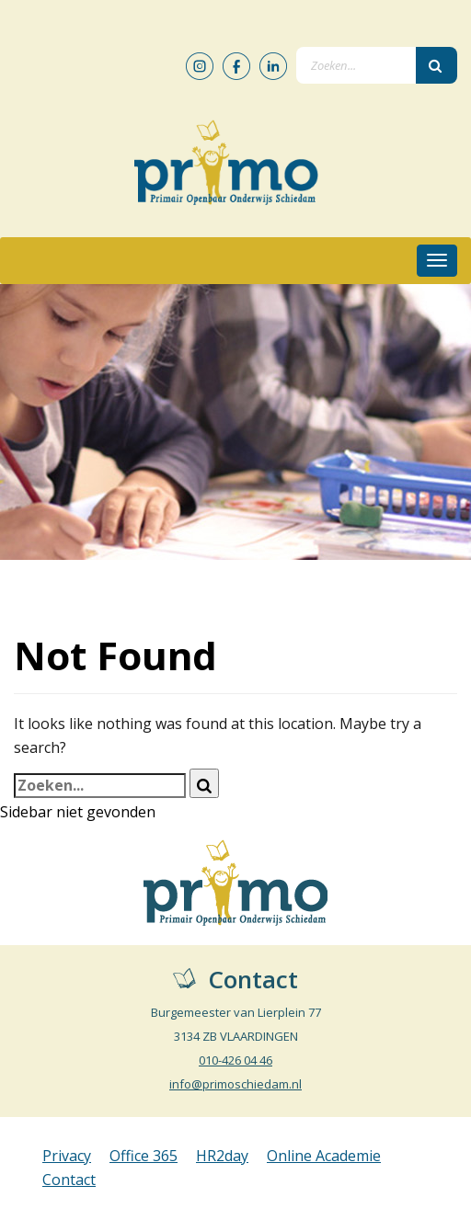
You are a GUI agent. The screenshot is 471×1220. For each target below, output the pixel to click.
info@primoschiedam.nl (235, 1084)
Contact (69, 1179)
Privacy (66, 1156)
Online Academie (324, 1156)
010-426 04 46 (235, 1060)
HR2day (222, 1156)
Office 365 (143, 1156)
